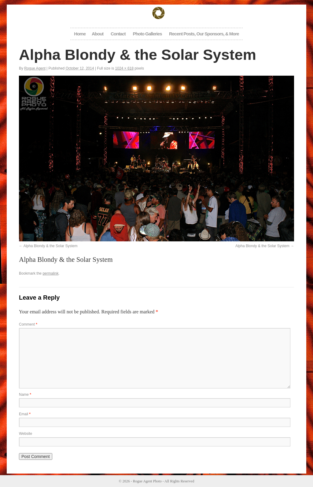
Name (25, 394)
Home (80, 33)
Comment (28, 324)
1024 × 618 (124, 68)
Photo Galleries (147, 33)
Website (25, 433)
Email (25, 414)
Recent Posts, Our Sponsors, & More (204, 33)
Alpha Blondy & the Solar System (51, 246)
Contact (118, 33)
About (97, 33)
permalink (50, 273)
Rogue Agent (34, 68)
